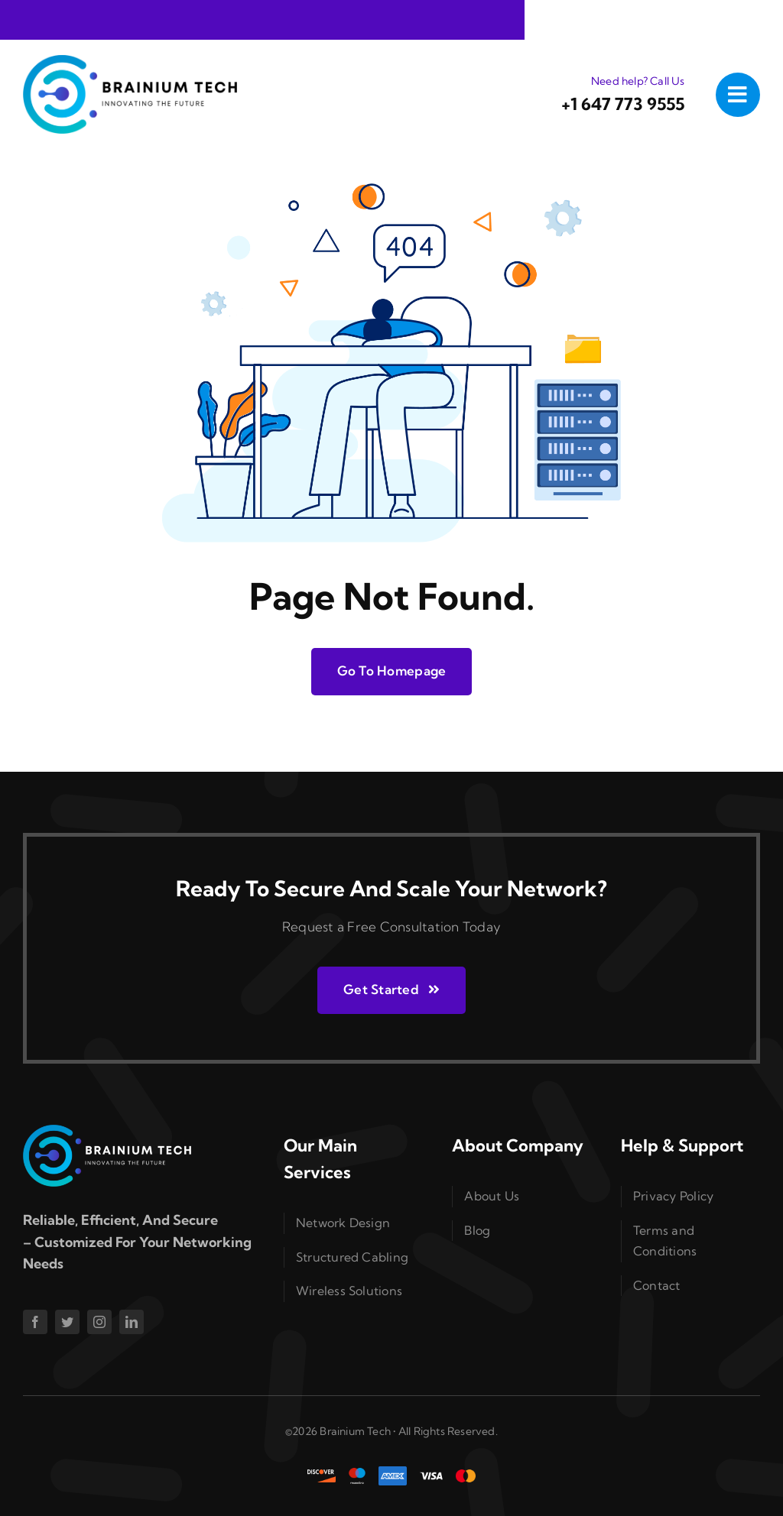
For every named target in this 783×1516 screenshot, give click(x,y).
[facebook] (35, 1322)
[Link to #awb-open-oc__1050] (738, 95)
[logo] (130, 61)
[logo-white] (107, 1131)
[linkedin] (131, 1322)
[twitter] (67, 1322)
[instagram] (99, 1322)
